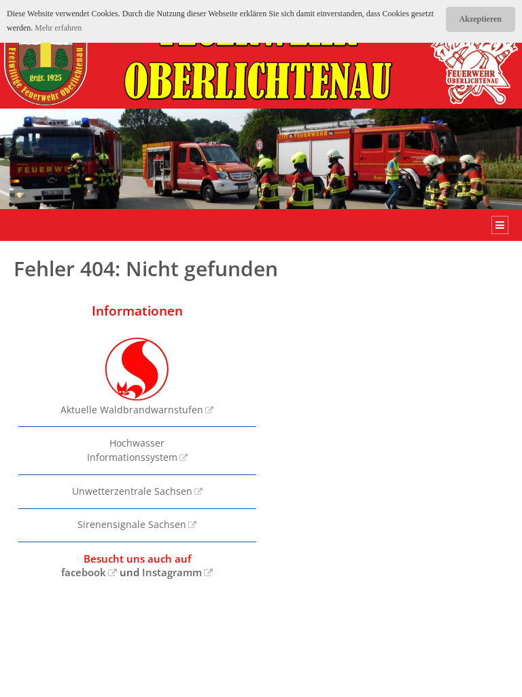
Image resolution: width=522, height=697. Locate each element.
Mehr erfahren (58, 28)
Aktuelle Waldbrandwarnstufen (131, 375)
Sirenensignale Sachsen (131, 525)
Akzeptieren (480, 19)
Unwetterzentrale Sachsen (132, 491)
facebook (83, 572)
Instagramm (172, 572)
